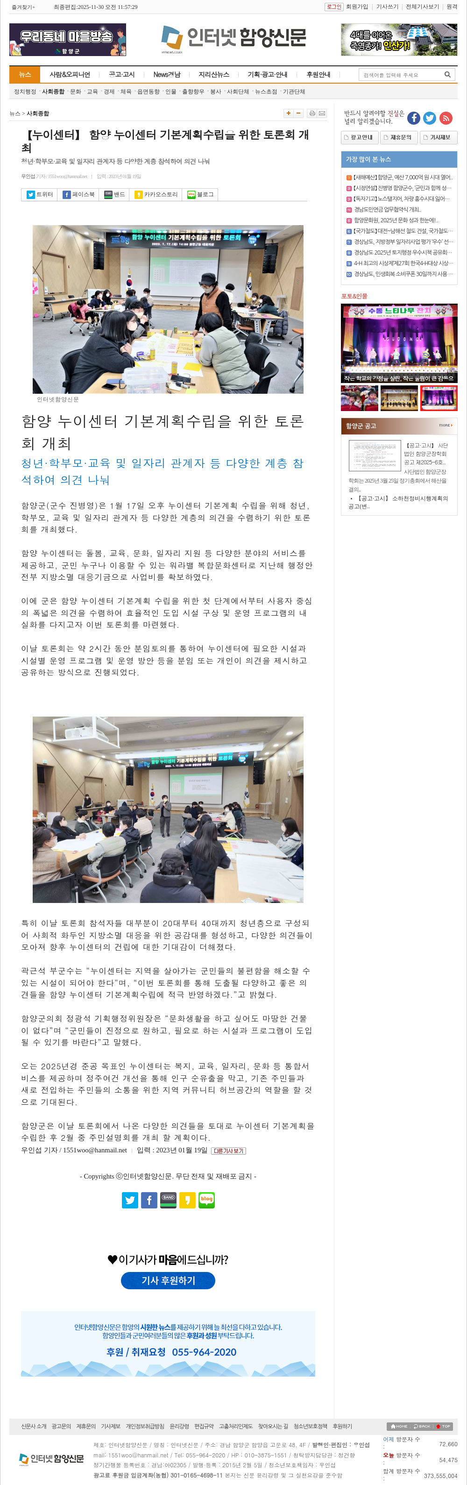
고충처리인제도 (236, 1426)
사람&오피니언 (70, 74)
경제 (109, 91)
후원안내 (318, 74)
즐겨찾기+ (23, 7)
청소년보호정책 (310, 1426)
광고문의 (61, 1426)
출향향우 (193, 91)
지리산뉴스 (214, 74)
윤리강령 (179, 1426)
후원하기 (342, 1426)
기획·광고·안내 (268, 74)
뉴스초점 (266, 91)
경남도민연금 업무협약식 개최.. (387, 210)
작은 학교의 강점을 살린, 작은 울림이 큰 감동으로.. (398, 382)
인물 (171, 91)
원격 (452, 6)
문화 (75, 91)
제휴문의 (85, 1426)
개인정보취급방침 (145, 1426)
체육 (126, 91)
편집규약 (203, 1426)
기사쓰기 (387, 6)
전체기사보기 (422, 6)
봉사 (215, 91)
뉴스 (25, 74)
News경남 (167, 74)
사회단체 (238, 91)
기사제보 (110, 1426)
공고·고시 (122, 74)
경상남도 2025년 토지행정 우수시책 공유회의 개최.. (409, 253)
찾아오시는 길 (273, 1426)
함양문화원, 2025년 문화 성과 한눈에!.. (396, 220)
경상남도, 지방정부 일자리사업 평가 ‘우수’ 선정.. (404, 242)
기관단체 (294, 91)
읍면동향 (148, 91)
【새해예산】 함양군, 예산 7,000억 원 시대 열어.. (403, 177)
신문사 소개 (33, 1426)
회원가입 (357, 6)
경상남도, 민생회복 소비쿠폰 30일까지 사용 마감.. (407, 274)
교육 (92, 91)
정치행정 (25, 91)
